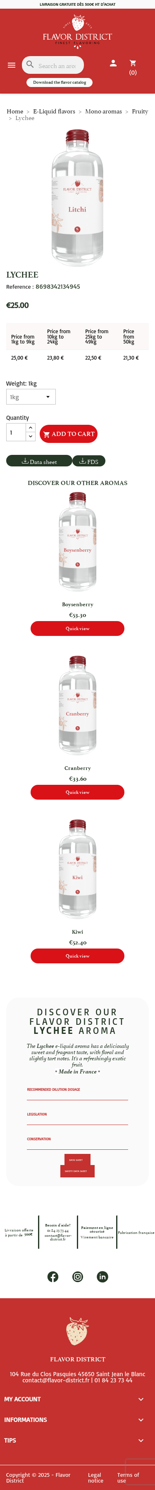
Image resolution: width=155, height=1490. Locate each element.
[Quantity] (16, 432)
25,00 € (19, 357)
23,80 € (55, 357)
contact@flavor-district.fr (58, 1237)
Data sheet (43, 461)
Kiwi (77, 932)
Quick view (78, 628)
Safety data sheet (76, 1171)
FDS (92, 461)
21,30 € (130, 357)
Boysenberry (77, 604)
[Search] (53, 65)
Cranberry (77, 768)
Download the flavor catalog (59, 82)
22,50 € (93, 357)
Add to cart (69, 434)
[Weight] (31, 397)
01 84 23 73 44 (58, 1230)
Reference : (19, 287)
